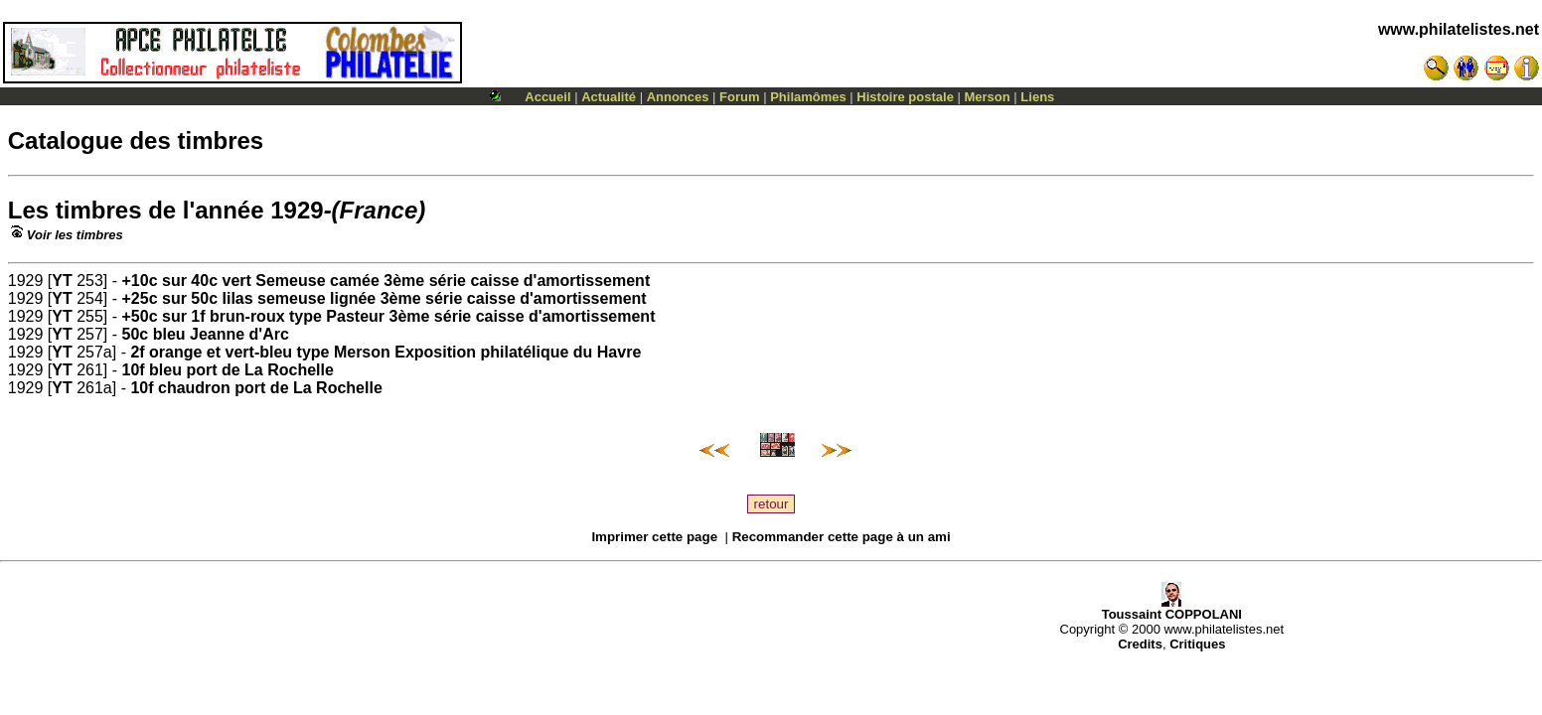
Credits (1140, 644)
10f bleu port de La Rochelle (228, 369)
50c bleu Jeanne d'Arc (205, 334)
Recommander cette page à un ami (841, 536)
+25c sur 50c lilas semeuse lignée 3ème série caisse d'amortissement (384, 298)
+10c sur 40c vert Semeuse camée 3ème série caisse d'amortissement (386, 280)
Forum (739, 96)
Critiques (1197, 644)
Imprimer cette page (654, 536)
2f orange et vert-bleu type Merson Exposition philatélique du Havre (385, 352)
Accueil (547, 96)
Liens (1037, 96)
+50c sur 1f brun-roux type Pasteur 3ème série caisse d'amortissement (389, 316)
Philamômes (808, 96)
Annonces (678, 96)
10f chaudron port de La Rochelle (256, 387)
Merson (987, 96)
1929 (296, 210)
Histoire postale (905, 96)
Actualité (608, 96)
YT (62, 280)
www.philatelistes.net (1458, 29)
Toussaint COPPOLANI (1172, 608)
